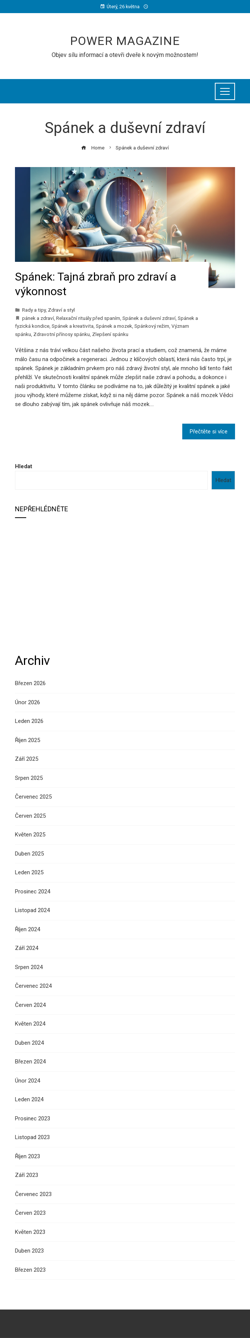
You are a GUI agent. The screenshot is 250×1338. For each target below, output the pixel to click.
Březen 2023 (30, 1269)
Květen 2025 (30, 834)
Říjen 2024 (27, 929)
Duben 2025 (29, 853)
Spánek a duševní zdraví (149, 318)
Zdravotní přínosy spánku (61, 334)
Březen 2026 (30, 683)
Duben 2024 (29, 1042)
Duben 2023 (29, 1250)
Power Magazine (125, 41)
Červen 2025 (30, 815)
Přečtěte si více (209, 431)
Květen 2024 (30, 1023)
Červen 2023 (30, 1213)
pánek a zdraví (38, 318)
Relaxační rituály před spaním (88, 318)
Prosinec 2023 (32, 1118)
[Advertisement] (125, 584)
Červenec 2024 (33, 986)
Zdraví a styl (61, 310)
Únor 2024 (27, 1080)
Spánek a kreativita (73, 326)
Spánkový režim (151, 326)
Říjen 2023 (27, 1156)
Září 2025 (26, 759)
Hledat (23, 466)
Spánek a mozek (114, 326)
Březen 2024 (30, 1061)
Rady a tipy (34, 310)
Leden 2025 (29, 872)
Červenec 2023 (33, 1194)
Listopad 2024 (32, 910)
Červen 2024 (30, 1005)
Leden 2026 (29, 721)
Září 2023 (26, 1175)
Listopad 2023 (32, 1137)
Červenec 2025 (33, 796)
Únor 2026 (27, 702)
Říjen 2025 (27, 740)
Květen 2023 (30, 1232)
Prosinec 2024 (32, 891)
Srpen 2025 (29, 778)
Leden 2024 (29, 1099)
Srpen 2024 (29, 967)
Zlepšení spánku (110, 334)
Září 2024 (26, 948)
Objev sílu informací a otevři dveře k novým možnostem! (125, 54)
